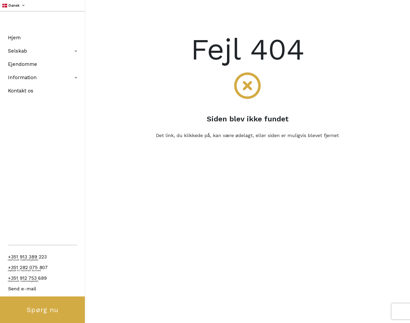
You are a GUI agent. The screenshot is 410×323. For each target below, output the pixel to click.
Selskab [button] (42, 51)
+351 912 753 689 (27, 278)
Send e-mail (22, 288)
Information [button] (42, 77)
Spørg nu (43, 310)
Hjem (14, 38)
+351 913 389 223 (27, 257)
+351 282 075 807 (28, 267)
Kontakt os (20, 91)
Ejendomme (22, 64)
